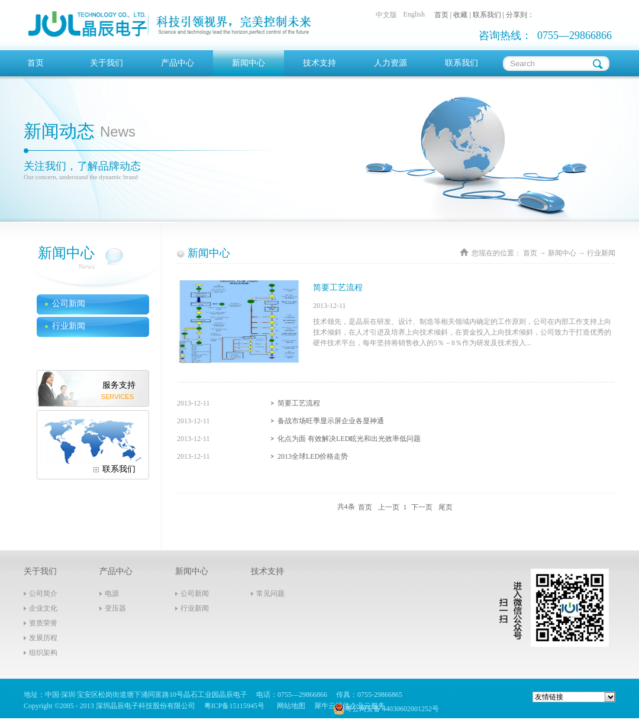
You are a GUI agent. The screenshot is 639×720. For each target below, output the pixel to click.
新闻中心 (562, 253)
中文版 (386, 15)
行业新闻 (601, 253)
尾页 (445, 506)
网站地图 (289, 706)
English (414, 14)
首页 (35, 63)
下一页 (422, 506)
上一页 (388, 506)
